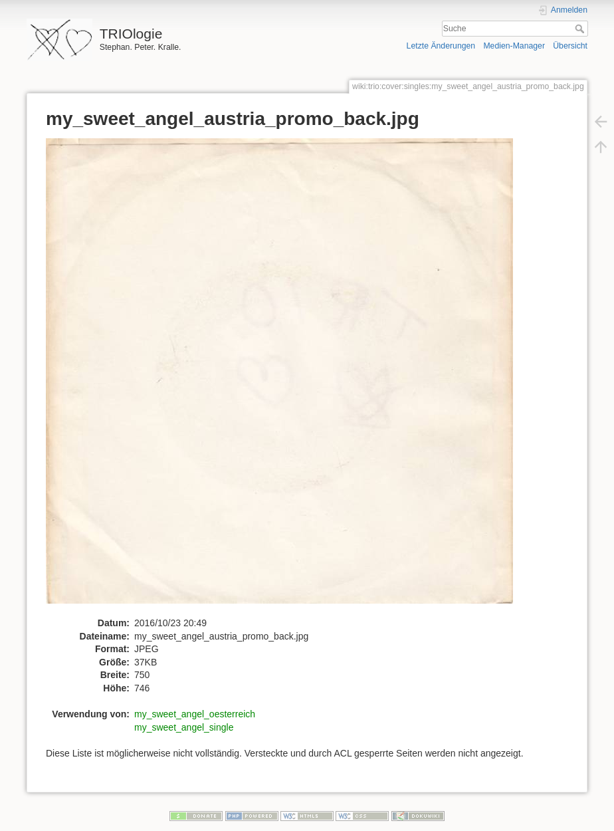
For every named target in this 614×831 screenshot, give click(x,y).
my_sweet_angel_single (183, 727)
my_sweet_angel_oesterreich (194, 714)
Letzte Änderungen (441, 46)
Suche (581, 28)
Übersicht (570, 46)
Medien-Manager (514, 46)
